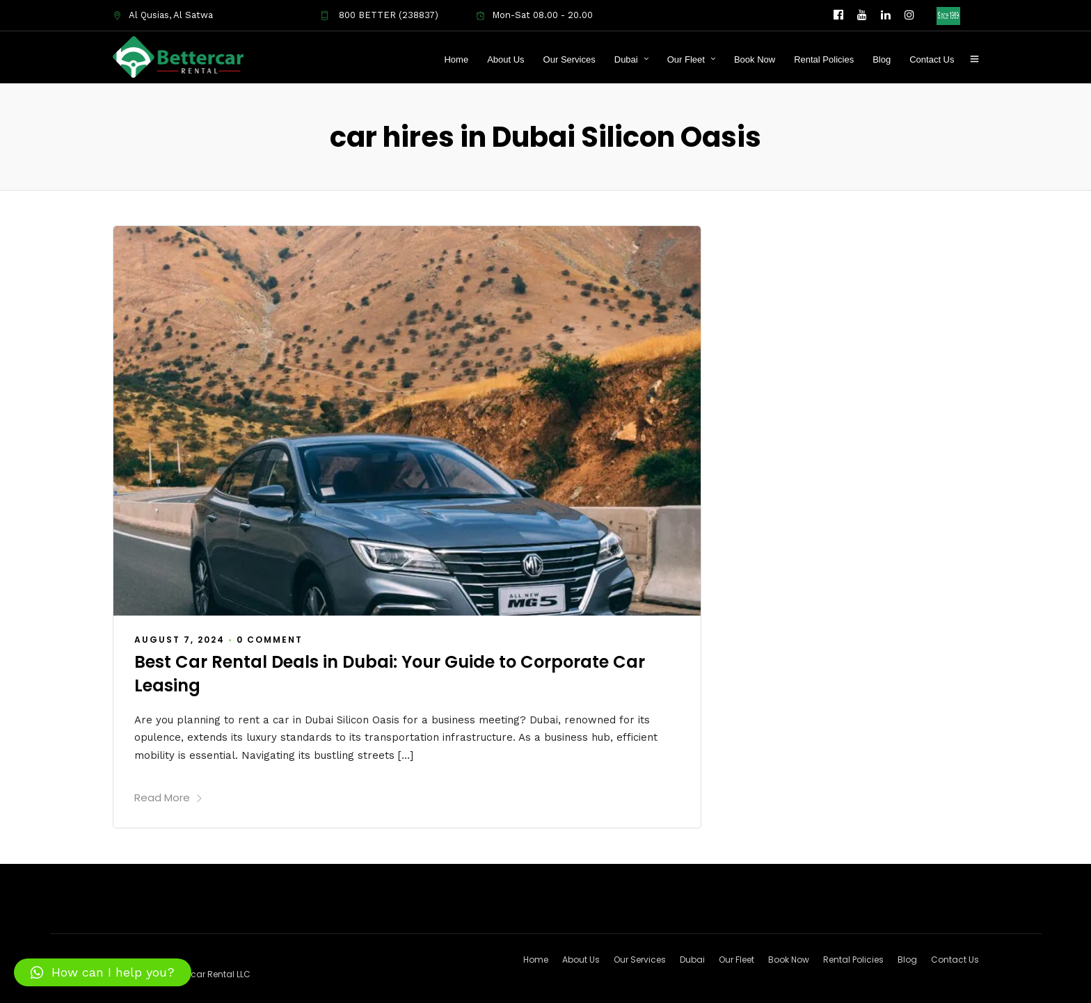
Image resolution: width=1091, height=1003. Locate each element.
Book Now (754, 59)
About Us (505, 59)
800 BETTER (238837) (379, 15)
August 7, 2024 (179, 639)
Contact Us (931, 59)
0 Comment (270, 639)
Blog (882, 59)
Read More (168, 796)
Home (456, 59)
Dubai (626, 59)
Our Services (569, 59)
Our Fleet (686, 59)
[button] (102, 972)
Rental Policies (824, 59)
